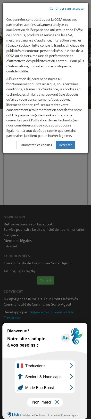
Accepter (65, 145)
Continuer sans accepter (67, 9)
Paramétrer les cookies (35, 145)
